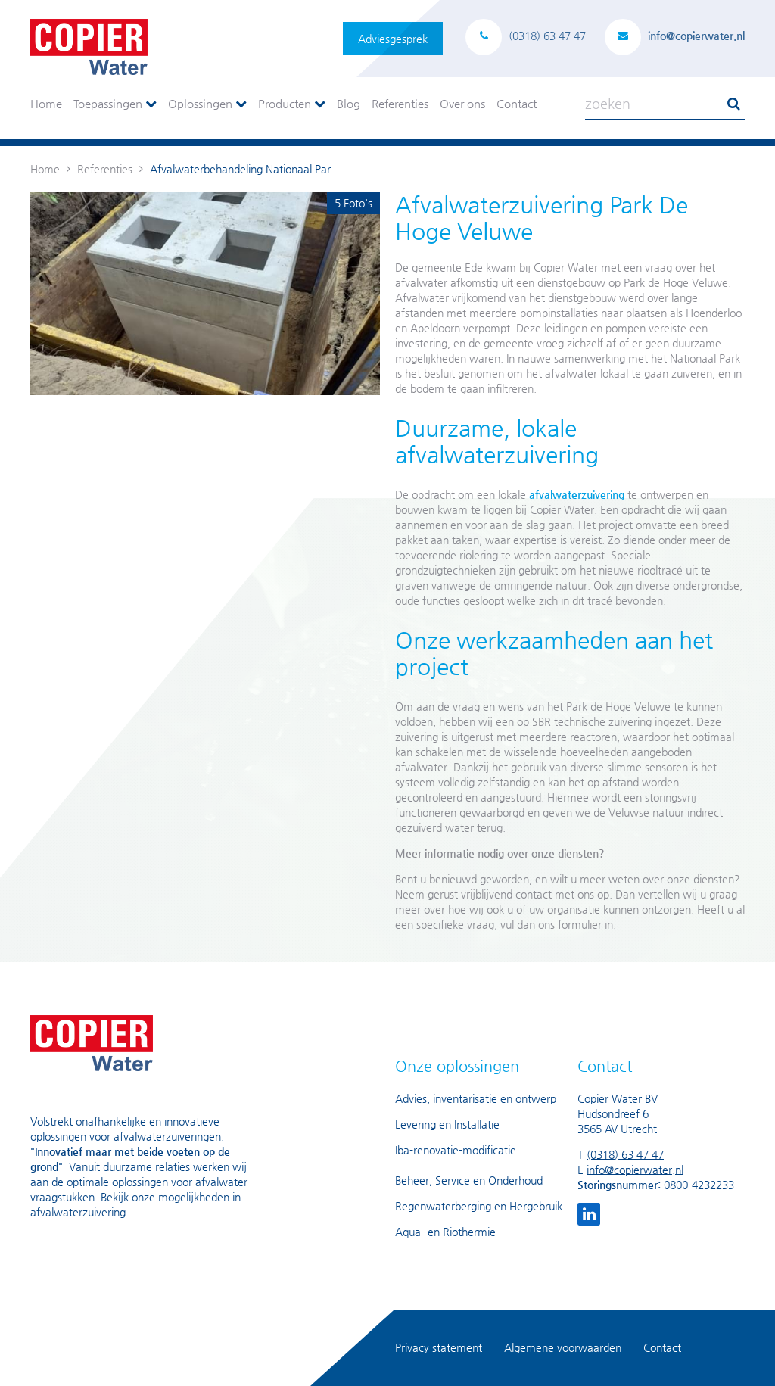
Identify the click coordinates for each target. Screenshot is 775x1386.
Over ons (462, 103)
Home (46, 103)
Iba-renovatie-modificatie (455, 1150)
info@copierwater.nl (635, 1169)
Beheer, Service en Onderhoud (469, 1180)
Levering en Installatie (447, 1124)
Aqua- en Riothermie (445, 1232)
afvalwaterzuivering (576, 494)
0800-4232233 (699, 1185)
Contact (516, 103)
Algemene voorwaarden (562, 1347)
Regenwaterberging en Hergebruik (478, 1206)
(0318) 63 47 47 (625, 1154)
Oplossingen (207, 103)
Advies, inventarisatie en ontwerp (475, 1098)
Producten (291, 103)
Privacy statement (438, 1347)
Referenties (400, 103)
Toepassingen (115, 103)
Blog (348, 103)
